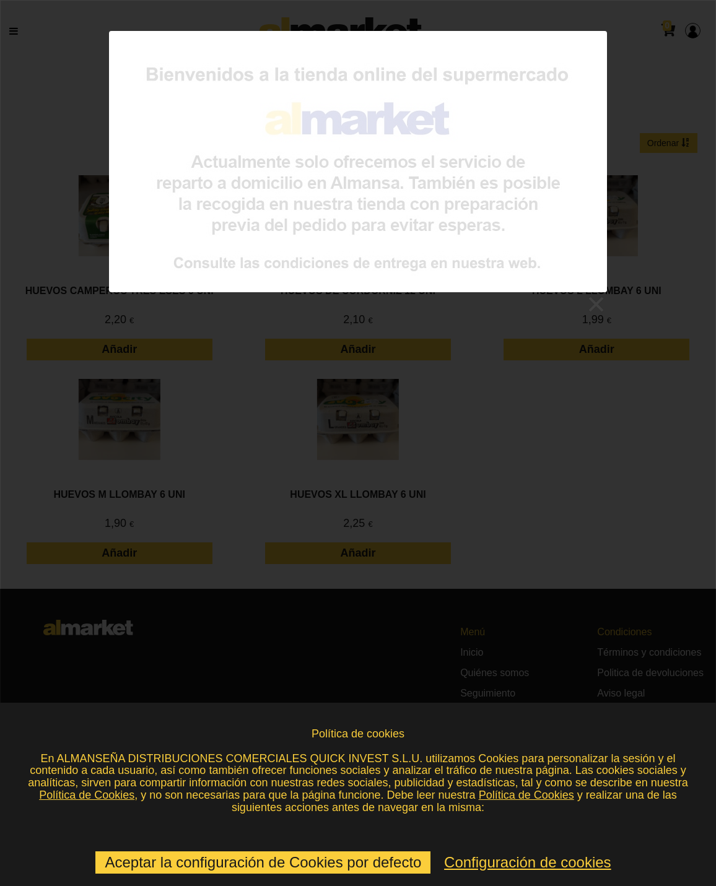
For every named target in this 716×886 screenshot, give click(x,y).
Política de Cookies (86, 795)
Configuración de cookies (527, 862)
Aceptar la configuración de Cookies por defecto (263, 862)
